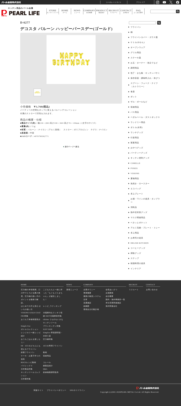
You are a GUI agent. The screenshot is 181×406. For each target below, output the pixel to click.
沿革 (85, 300)
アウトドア (141, 2)
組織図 (86, 306)
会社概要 (109, 296)
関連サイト (38, 390)
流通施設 (87, 303)
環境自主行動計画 (91, 309)
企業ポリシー (89, 290)
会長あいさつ (111, 290)
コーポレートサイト (113, 2)
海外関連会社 (111, 306)
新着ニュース (72, 290)
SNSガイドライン (77, 390)
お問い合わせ (152, 290)
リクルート (134, 290)
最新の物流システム (92, 296)
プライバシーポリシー (56, 390)
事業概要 (87, 293)
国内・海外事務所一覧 (115, 300)
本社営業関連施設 (113, 303)
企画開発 (109, 293)
